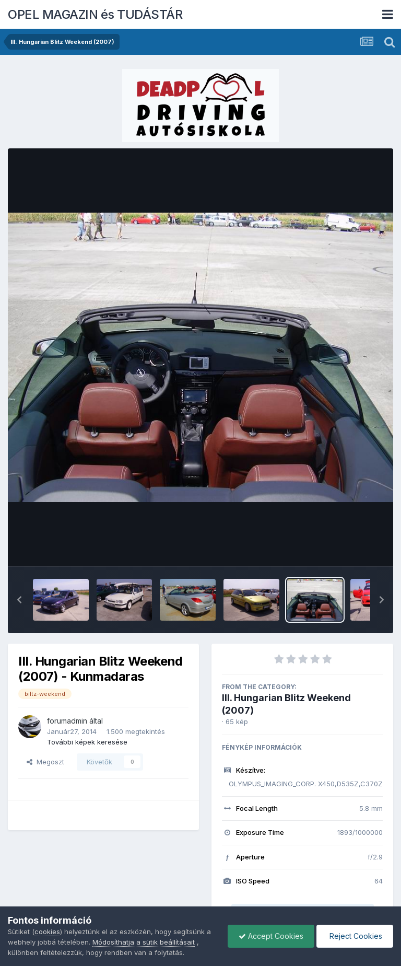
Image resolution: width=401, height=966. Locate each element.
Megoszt (45, 762)
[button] (19, 599)
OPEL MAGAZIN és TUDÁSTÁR (95, 14)
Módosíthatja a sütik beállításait (143, 942)
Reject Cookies (354, 936)
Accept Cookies (271, 936)
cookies (47, 931)
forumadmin (67, 720)
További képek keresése (87, 742)
